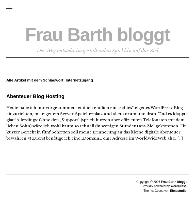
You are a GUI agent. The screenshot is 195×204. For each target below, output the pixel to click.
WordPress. (179, 186)
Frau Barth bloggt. (174, 182)
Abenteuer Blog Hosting (35, 96)
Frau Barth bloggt (97, 34)
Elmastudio (178, 191)
